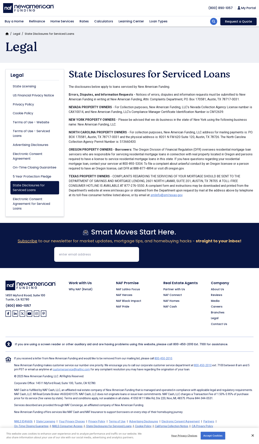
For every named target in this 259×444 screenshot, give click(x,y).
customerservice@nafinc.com (71, 369)
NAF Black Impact (128, 301)
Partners (208, 421)
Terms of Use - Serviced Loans (31, 133)
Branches (217, 312)
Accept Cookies (212, 438)
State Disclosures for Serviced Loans (29, 187)
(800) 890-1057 (18, 305)
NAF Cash (170, 307)
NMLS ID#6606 (23, 421)
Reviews (216, 295)
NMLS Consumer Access (67, 426)
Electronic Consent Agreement (27, 156)
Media (215, 301)
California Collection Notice (171, 426)
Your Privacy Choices (184, 438)
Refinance (37, 21)
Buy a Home (14, 21)
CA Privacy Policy (202, 426)
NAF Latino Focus (128, 289)
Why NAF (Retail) (80, 289)
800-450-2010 (183, 344)
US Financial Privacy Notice (33, 95)
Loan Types (158, 21)
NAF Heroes (124, 295)
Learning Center (131, 21)
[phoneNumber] (220, 8)
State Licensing (24, 86)
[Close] (252, 438)
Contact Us (219, 324)
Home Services (62, 21)
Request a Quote (238, 21)
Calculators (103, 21)
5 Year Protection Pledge (32, 176)
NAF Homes (171, 301)
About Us (217, 289)
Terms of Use (117, 421)
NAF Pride (122, 307)
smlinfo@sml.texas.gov (166, 195)
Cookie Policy (23, 113)
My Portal (247, 8)
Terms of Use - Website (31, 122)
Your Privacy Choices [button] (72, 421)
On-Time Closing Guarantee (34, 167)
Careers (216, 307)
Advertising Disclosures (30, 145)
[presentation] (172, 254)
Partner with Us (174, 289)
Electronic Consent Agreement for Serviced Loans (31, 204)
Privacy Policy (23, 104)
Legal (16, 34)
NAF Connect (172, 295)
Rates (84, 21)
